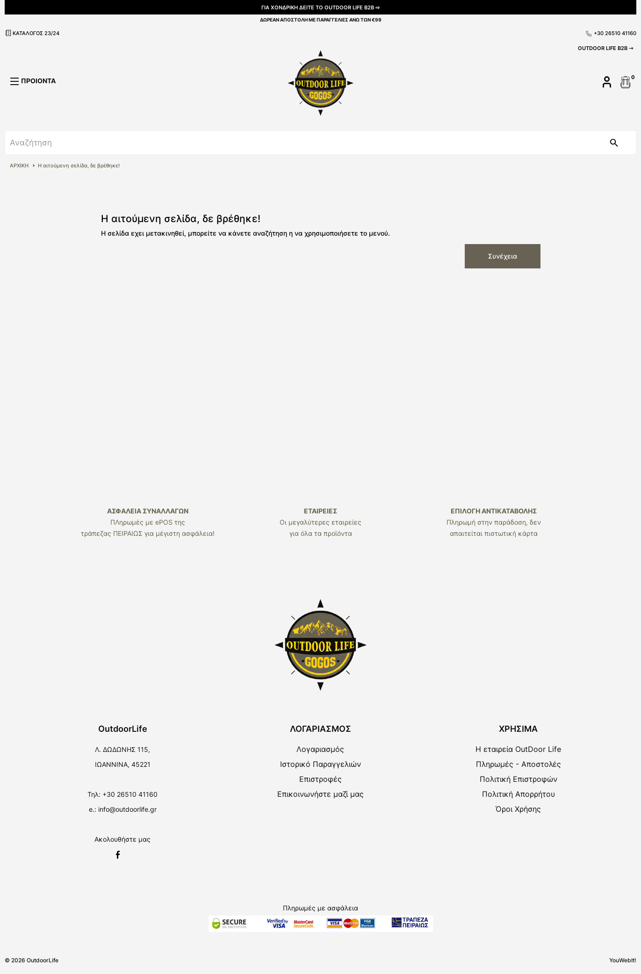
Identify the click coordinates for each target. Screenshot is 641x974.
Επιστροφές (320, 779)
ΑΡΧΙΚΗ (19, 165)
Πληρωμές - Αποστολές (518, 764)
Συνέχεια (502, 256)
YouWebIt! (622, 960)
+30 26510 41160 (611, 33)
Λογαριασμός (320, 749)
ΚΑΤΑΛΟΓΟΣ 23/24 (32, 32)
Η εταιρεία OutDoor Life (518, 749)
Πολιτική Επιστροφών (518, 779)
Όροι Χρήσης (518, 809)
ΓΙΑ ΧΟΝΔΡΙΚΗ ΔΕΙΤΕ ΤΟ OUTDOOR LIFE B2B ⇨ (320, 7)
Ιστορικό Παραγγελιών (320, 764)
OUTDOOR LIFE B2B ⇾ (605, 48)
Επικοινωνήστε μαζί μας (320, 794)
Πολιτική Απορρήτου (518, 794)
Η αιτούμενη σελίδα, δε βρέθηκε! (79, 165)
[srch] (298, 142)
